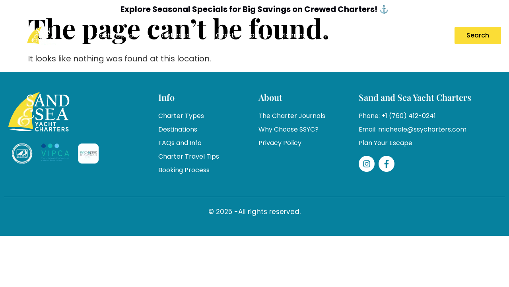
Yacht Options (123, 35)
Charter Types (244, 35)
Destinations (183, 35)
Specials (375, 35)
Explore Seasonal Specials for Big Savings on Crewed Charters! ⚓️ (254, 9)
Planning (298, 35)
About (339, 35)
